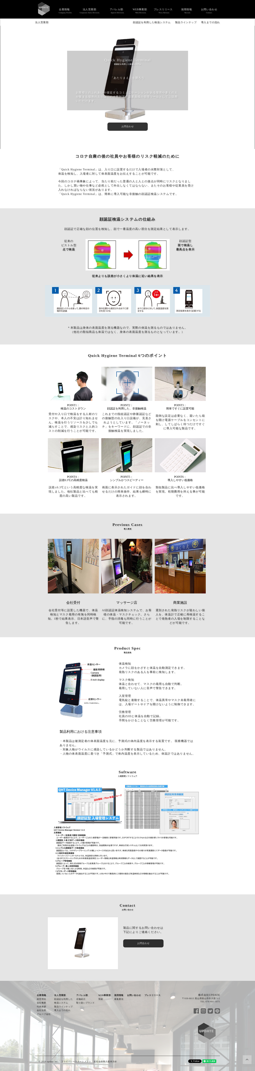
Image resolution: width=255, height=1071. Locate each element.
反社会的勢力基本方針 (105, 1061)
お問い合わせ (209, 9)
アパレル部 (116, 9)
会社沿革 (41, 1010)
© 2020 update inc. (48, 1061)
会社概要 (41, 1003)
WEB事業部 (140, 9)
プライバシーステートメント (76, 1061)
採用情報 (186, 9)
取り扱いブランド (85, 1003)
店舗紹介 (81, 999)
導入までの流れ (210, 22)
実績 (100, 999)
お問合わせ (127, 126)
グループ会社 (44, 1014)
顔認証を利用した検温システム (152, 22)
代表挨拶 (41, 1006)
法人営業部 (89, 9)
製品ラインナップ (186, 22)
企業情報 (64, 9)
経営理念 (41, 999)
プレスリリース (163, 9)
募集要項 (119, 999)
